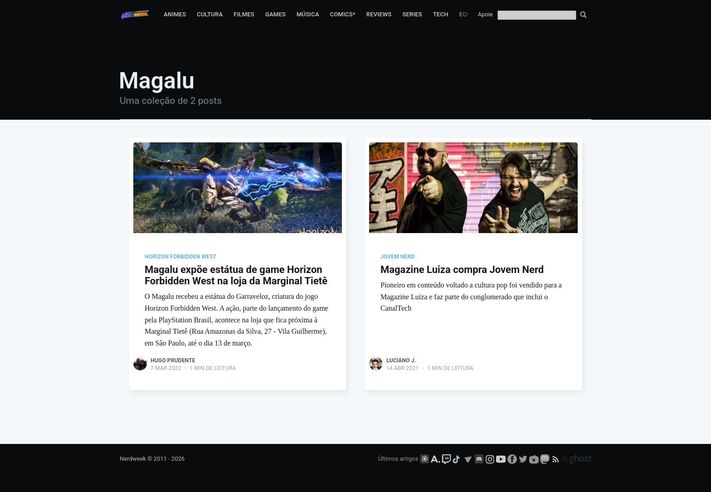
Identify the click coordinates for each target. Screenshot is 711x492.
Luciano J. (401, 360)
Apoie (485, 14)
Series (412, 14)
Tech (440, 14)
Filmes (244, 14)
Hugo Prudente (173, 360)
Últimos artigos (398, 458)
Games (275, 14)
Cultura (210, 14)
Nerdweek (133, 458)
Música (308, 14)
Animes (175, 14)
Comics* (343, 14)
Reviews (379, 14)
